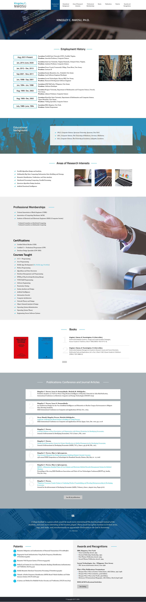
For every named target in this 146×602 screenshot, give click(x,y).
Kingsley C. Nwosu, (44, 429)
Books (99, 4)
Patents (117, 4)
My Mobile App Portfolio (41, 265)
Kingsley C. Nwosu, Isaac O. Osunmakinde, (52, 403)
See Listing (83, 586)
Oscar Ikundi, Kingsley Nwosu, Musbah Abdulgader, (56, 417)
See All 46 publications (73, 497)
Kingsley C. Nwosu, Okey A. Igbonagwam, (52, 453)
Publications (108, 4)
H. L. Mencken (74, 531)
